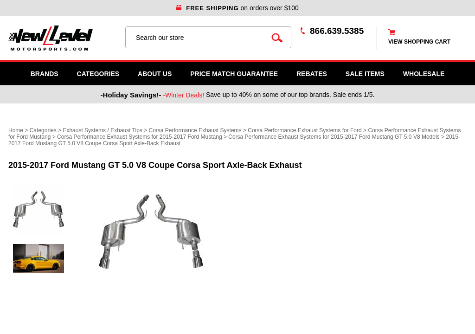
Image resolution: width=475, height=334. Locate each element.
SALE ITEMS (365, 73)
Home (15, 130)
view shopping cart (419, 42)
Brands (44, 73)
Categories (98, 73)
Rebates (311, 73)
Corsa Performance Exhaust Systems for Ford (304, 130)
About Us (155, 73)
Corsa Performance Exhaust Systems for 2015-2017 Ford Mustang (139, 137)
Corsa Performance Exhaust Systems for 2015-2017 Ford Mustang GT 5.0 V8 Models (333, 137)
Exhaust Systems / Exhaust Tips (102, 130)
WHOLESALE (423, 73)
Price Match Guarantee (234, 73)
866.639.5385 (337, 31)
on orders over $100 (237, 8)
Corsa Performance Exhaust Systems (195, 130)
